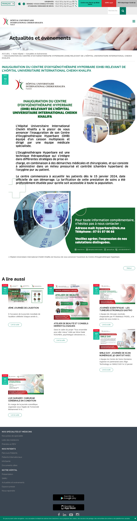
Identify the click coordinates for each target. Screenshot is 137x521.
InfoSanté (6, 454)
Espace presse (8, 479)
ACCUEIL (6, 46)
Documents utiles (9, 458)
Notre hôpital (18, 46)
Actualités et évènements (36, 46)
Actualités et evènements (13, 475)
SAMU (4, 471)
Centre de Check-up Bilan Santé (104, 3)
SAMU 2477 (115, 3)
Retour (129, 261)
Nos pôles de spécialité (12, 429)
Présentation (7, 467)
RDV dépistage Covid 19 (124, 3)
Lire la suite (15, 317)
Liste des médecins (10, 433)
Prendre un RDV (9, 437)
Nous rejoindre (8, 484)
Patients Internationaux (12, 450)
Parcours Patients (9, 446)
